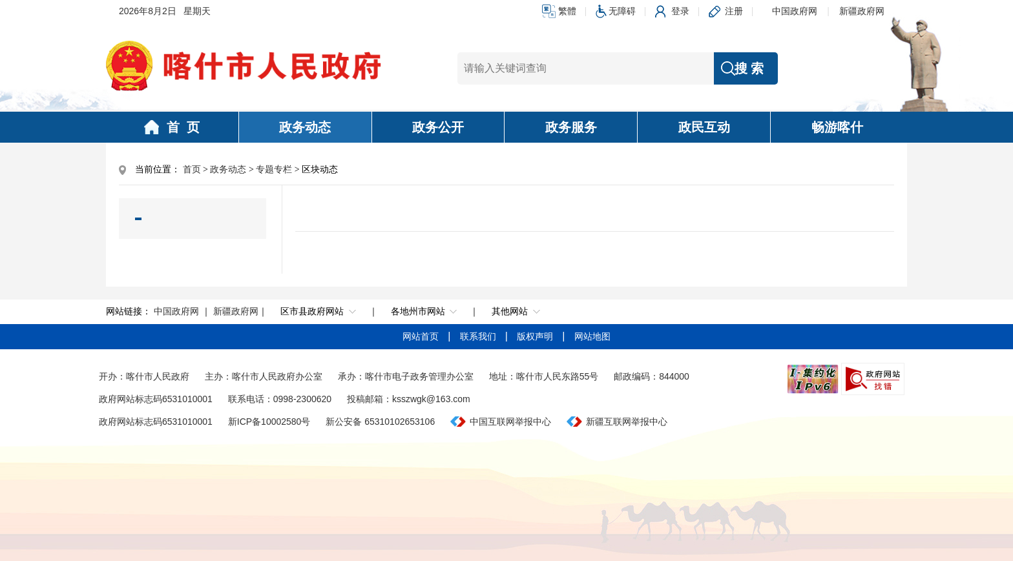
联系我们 (479, 336)
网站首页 (421, 336)
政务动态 (305, 127)
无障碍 (622, 11)
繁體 (567, 11)
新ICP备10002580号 (269, 421)
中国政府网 (794, 11)
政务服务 (571, 127)
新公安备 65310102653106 (380, 421)
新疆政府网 (861, 11)
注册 (734, 11)
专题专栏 (274, 169)
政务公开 (438, 127)
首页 (192, 169)
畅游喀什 (837, 127)
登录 (680, 11)
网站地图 (592, 336)
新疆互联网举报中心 (626, 421)
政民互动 (704, 127)
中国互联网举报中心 (510, 421)
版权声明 (536, 336)
